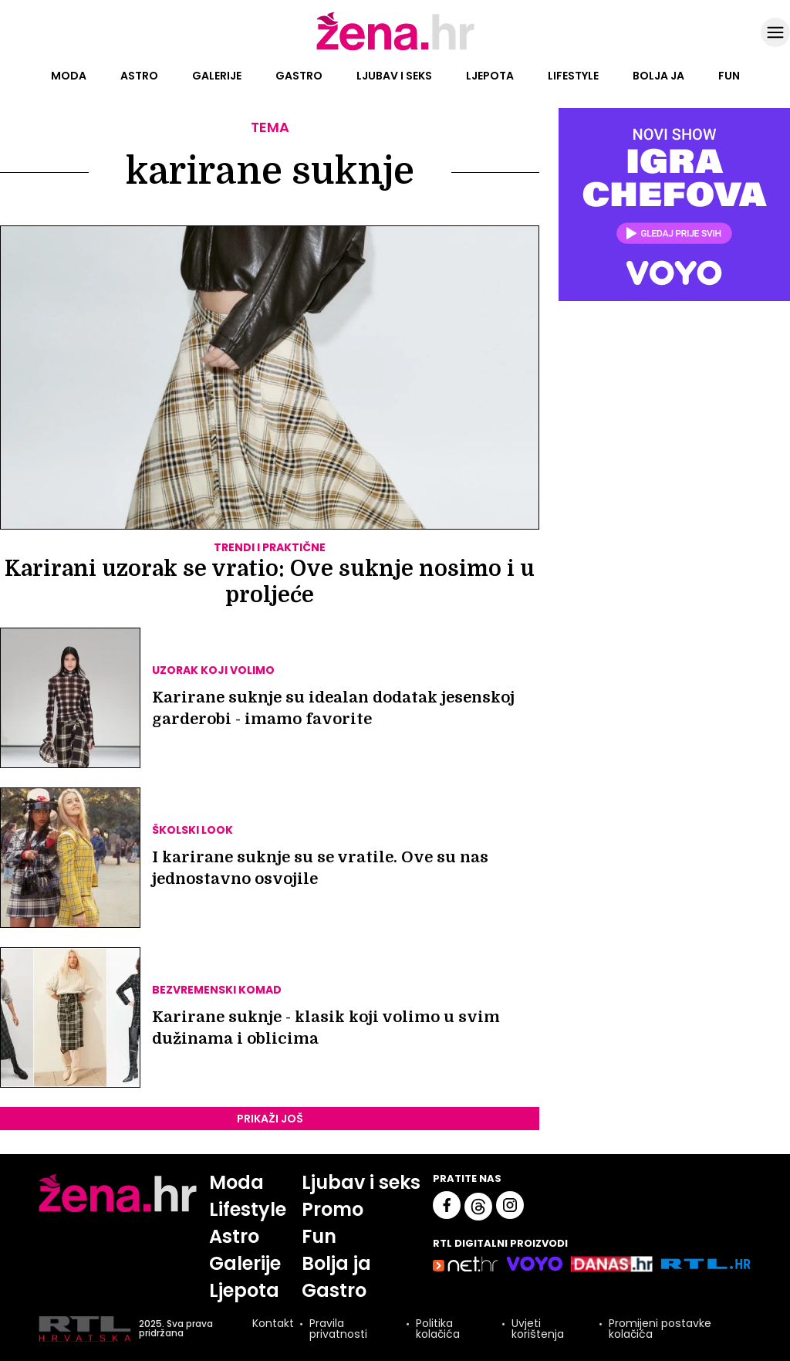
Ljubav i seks (394, 75)
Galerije (216, 75)
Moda (68, 75)
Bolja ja (658, 75)
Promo (332, 1209)
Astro (139, 75)
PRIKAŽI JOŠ (270, 1118)
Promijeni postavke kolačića (660, 1328)
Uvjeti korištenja (537, 1328)
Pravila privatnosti (338, 1328)
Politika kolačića (438, 1328)
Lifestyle (573, 75)
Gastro (298, 75)
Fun (729, 75)
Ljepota (490, 75)
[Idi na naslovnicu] (395, 48)
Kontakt (273, 1324)
